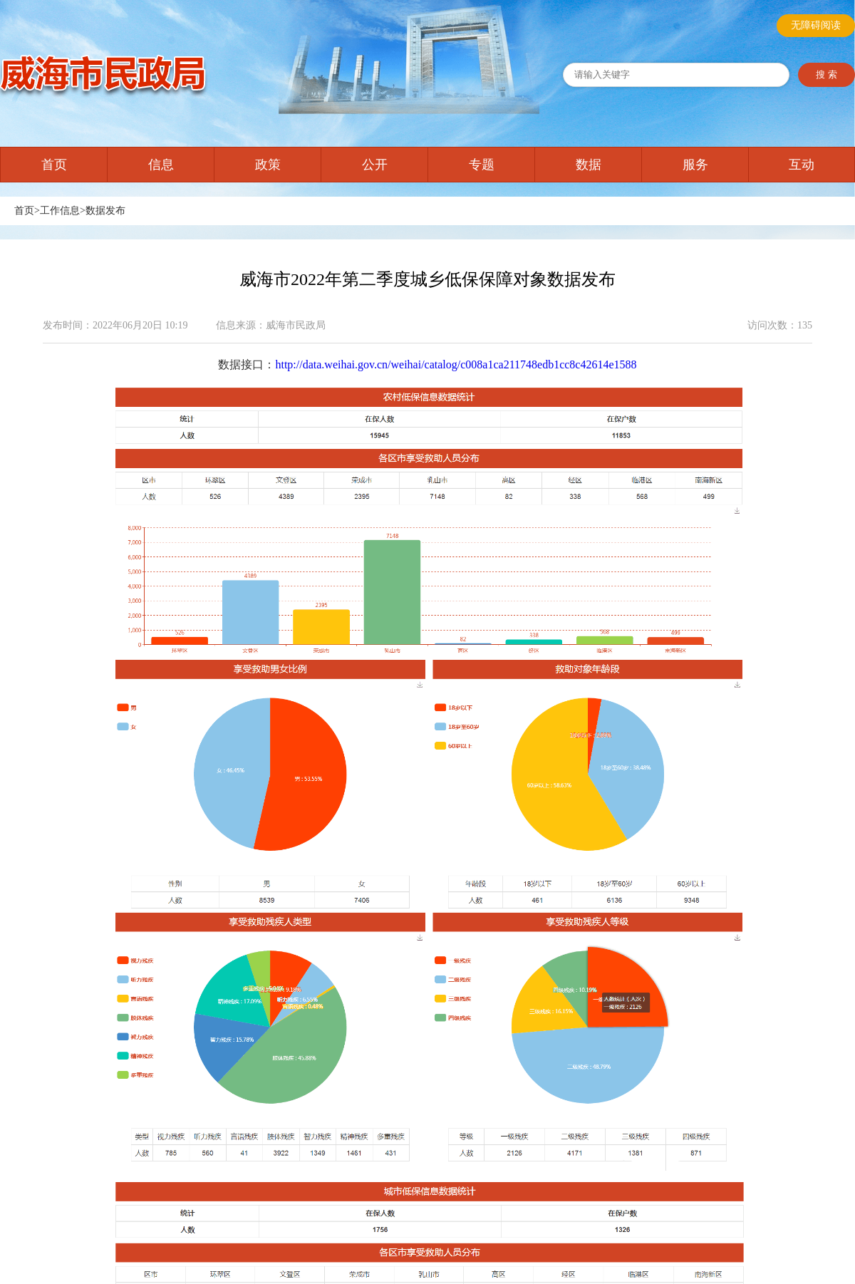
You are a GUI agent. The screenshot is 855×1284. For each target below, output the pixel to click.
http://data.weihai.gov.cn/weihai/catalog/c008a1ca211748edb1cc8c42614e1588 (455, 364)
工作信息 (60, 210)
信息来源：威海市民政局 (271, 325)
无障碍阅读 (816, 25)
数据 (588, 164)
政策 (268, 164)
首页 (54, 164)
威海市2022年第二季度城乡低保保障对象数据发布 (427, 279)
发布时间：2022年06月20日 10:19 (115, 325)
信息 (161, 164)
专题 (481, 164)
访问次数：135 (779, 325)
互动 (801, 164)
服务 (695, 164)
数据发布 (105, 210)
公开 (375, 164)
